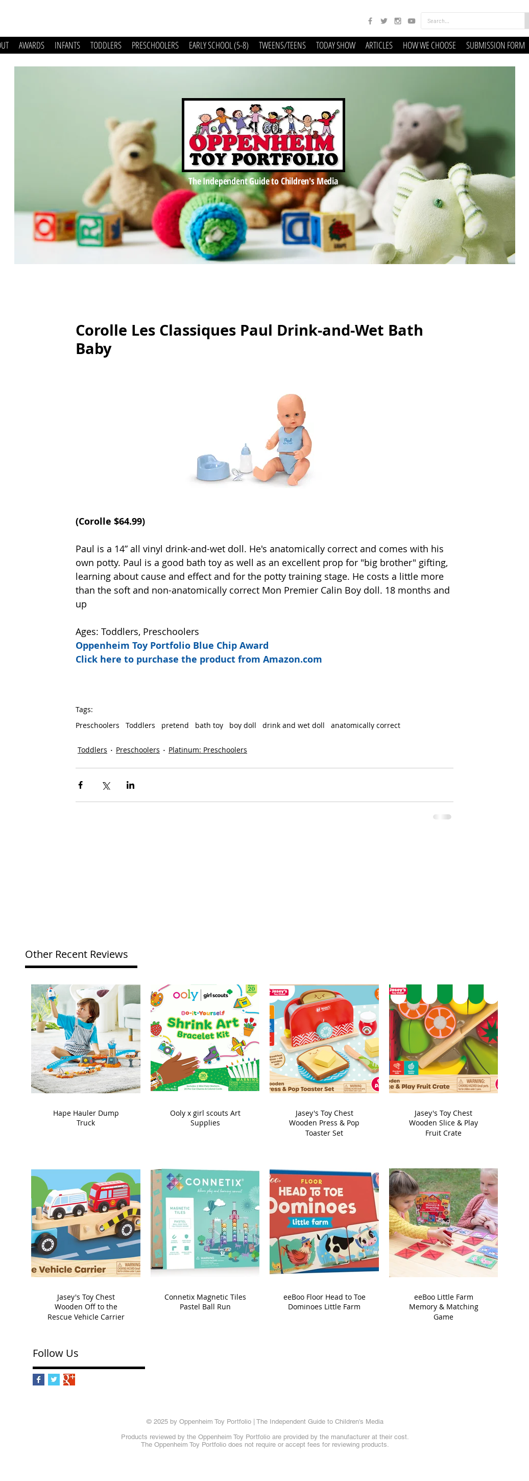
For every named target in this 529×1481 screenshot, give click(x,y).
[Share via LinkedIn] (130, 785)
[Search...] (465, 21)
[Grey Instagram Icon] (397, 21)
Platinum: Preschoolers (208, 750)
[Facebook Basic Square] (38, 1379)
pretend (175, 725)
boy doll (242, 725)
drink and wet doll (293, 725)
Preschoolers (97, 725)
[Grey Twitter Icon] (384, 21)
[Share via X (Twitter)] (105, 785)
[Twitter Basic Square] (54, 1379)
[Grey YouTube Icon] (411, 21)
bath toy (209, 725)
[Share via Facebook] (80, 785)
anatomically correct (365, 725)
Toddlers (140, 725)
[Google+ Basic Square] (69, 1379)
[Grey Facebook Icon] (370, 21)
